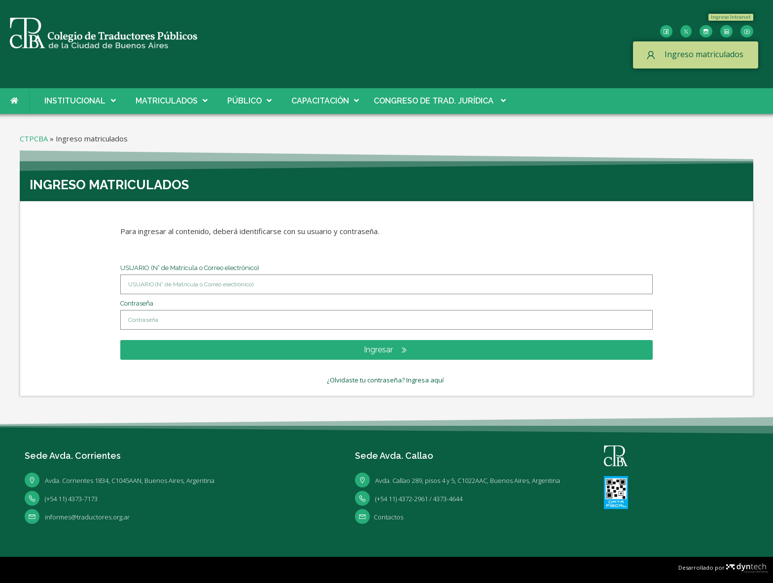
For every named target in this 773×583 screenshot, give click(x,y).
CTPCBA (34, 138)
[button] (730, 17)
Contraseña (136, 303)
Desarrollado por (723, 567)
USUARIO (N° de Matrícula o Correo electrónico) (189, 268)
